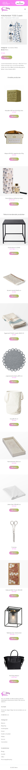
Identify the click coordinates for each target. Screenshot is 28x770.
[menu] (25, 9)
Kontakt (3, 754)
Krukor (3, 731)
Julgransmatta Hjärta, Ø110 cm (14, 376)
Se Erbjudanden (20, 3)
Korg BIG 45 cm (14, 419)
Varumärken (11, 47)
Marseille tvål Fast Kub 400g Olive (14, 110)
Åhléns (16, 47)
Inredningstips (4, 728)
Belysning (3, 725)
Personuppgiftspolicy (6, 759)
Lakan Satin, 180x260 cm (14, 504)
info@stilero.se (5, 715)
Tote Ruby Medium (14, 675)
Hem (2, 18)
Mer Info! (6, 57)
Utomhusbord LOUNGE (14, 247)
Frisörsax (14, 547)
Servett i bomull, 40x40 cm (14, 290)
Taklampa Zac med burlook (14, 633)
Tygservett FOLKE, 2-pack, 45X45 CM (14, 333)
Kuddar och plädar (6, 734)
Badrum (3, 723)
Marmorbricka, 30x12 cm (14, 461)
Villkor (2, 756)
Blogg (2, 751)
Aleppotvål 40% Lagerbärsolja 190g (14, 153)
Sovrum (3, 739)
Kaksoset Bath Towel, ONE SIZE (14, 590)
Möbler (3, 736)
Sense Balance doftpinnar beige (14, 198)
